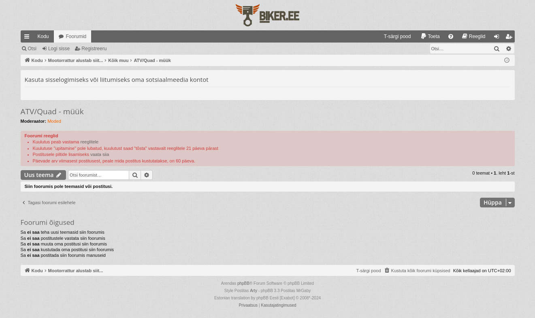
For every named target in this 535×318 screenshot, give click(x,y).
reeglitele (90, 141)
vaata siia (99, 154)
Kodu (43, 36)
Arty (253, 290)
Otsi (32, 48)
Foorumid (76, 36)
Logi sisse (59, 48)
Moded (54, 121)
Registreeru (94, 48)
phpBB (243, 283)
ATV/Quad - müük (52, 111)
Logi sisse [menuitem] (498, 38)
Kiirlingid (28, 38)
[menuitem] (394, 36)
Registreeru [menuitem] (510, 38)
